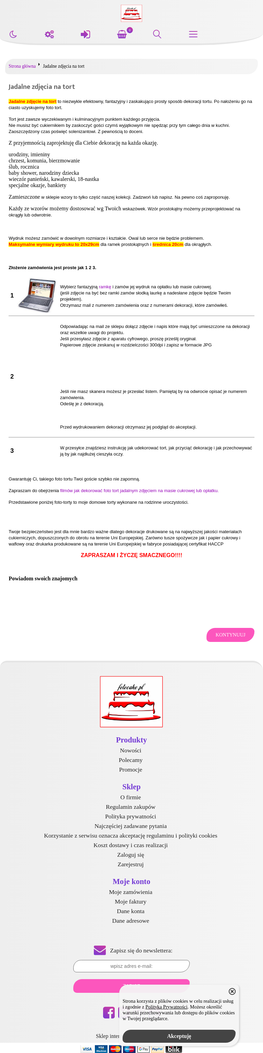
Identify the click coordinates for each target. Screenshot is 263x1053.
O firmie (130, 797)
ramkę (105, 286)
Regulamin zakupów (130, 806)
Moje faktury (130, 901)
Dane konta (131, 911)
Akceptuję (179, 1036)
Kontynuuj (230, 634)
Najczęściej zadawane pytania (131, 825)
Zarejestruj (130, 864)
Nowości (130, 750)
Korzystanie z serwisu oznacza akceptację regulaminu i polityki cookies (130, 835)
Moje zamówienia (130, 892)
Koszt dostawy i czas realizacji (130, 845)
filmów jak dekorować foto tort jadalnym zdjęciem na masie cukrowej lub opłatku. (139, 490)
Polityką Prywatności (167, 1007)
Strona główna (22, 66)
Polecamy (130, 759)
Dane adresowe (130, 920)
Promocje (130, 769)
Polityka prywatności (130, 816)
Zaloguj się (130, 854)
